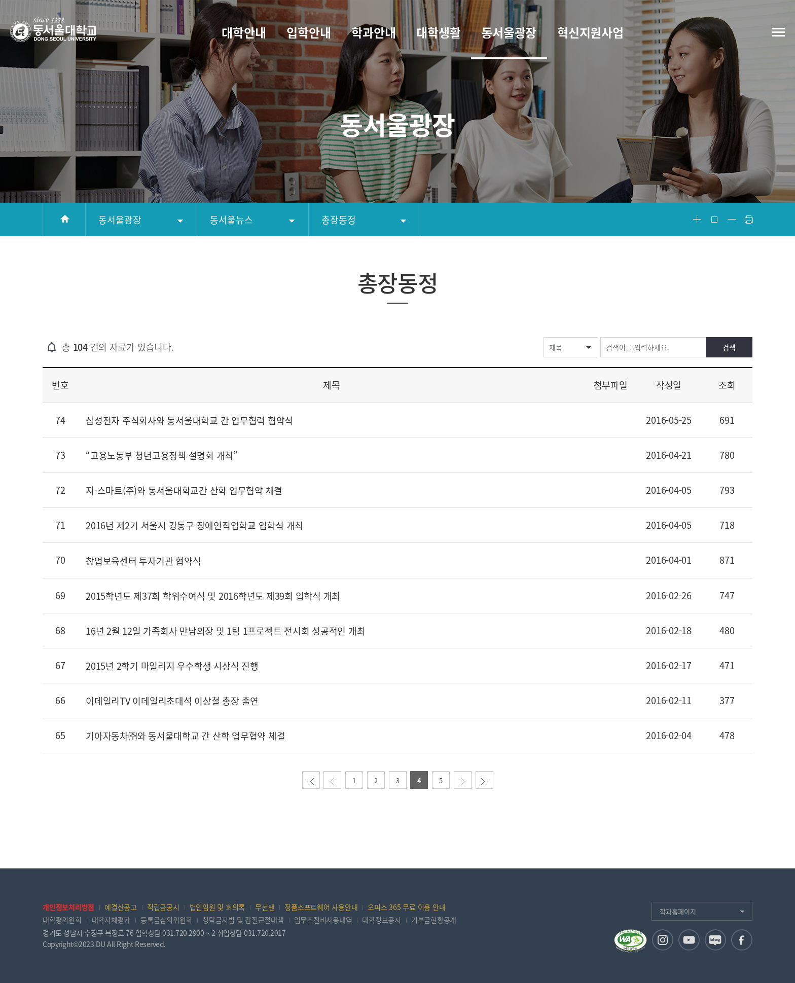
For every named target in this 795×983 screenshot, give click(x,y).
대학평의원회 (62, 920)
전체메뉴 (778, 32)
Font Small (732, 219)
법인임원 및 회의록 (217, 907)
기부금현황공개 (433, 920)
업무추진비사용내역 (323, 920)
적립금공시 (163, 907)
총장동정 (338, 220)
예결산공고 (120, 907)
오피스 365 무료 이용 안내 (406, 907)
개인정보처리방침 (68, 907)
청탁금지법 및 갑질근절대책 (243, 920)
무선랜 (264, 907)
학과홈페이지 (678, 911)
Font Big (697, 219)
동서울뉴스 (231, 220)
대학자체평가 (111, 920)
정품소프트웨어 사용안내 (320, 907)
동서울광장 (119, 220)
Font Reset (714, 219)
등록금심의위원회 (166, 920)
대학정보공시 (381, 920)
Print (749, 219)
